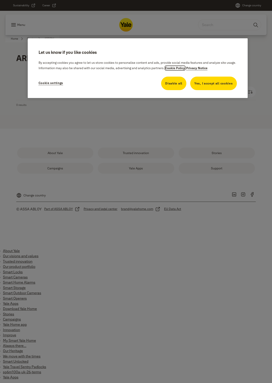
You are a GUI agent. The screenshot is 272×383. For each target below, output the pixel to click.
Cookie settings (51, 83)
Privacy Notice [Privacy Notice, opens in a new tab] (197, 68)
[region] (138, 68)
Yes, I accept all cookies (213, 83)
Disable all (173, 83)
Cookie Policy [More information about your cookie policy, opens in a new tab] (175, 68)
